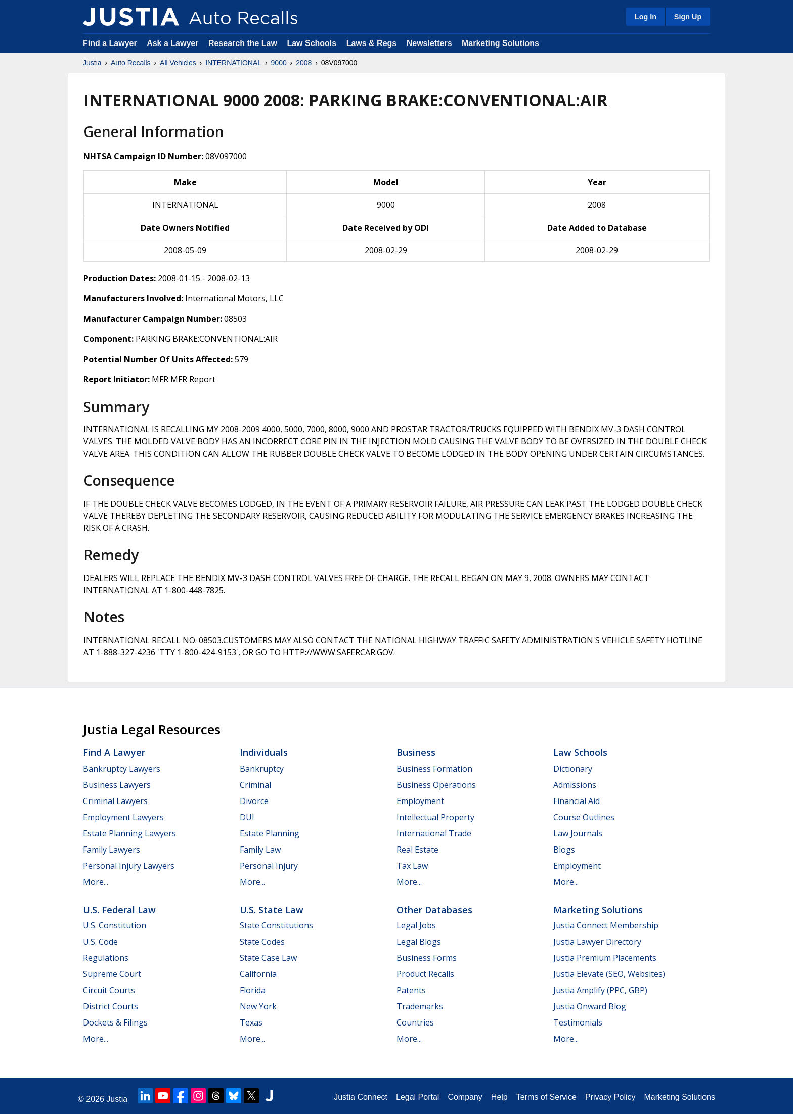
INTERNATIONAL (233, 63)
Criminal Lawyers (115, 801)
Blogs (564, 849)
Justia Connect (360, 1097)
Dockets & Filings (115, 1022)
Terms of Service (546, 1097)
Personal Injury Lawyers (128, 865)
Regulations (105, 957)
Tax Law (412, 865)
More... (95, 881)
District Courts (110, 1006)
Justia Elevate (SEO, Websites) (609, 973)
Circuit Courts (109, 990)
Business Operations (436, 784)
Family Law (260, 849)
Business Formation (434, 768)
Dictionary (572, 768)
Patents (411, 990)
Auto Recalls (131, 63)
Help (499, 1097)
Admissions (574, 784)
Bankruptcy (262, 768)
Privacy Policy (610, 1097)
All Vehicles (178, 63)
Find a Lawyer (110, 43)
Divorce (254, 801)
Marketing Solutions (500, 43)
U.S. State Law (271, 910)
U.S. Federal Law (119, 910)
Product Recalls (425, 973)
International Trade (433, 833)
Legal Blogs (418, 941)
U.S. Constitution (114, 925)
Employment (420, 801)
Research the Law (242, 43)
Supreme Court (112, 973)
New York (258, 1006)
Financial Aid (576, 801)
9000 (279, 63)
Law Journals (577, 833)
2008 (304, 63)
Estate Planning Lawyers (129, 833)
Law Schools (311, 43)
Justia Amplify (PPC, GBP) (600, 990)
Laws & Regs (371, 43)
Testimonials (577, 1022)
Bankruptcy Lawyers (121, 768)
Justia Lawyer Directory (597, 941)
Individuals (264, 752)
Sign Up (687, 17)
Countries (415, 1022)
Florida (253, 990)
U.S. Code (100, 941)
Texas (251, 1022)
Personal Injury (269, 865)
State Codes (262, 941)
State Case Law (268, 957)
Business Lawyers (117, 784)
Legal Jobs (416, 925)
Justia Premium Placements (604, 957)
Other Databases (434, 910)
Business (415, 752)
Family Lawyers (111, 849)
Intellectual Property (435, 817)
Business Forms (426, 957)
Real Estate (417, 849)
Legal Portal (417, 1097)
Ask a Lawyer (174, 43)
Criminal (255, 784)
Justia (92, 63)
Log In (645, 17)
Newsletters (429, 43)
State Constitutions (276, 925)
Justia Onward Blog (589, 1006)
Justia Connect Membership (605, 925)
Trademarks (419, 1006)
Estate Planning (269, 833)
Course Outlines (583, 817)
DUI (247, 817)
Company (465, 1097)
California (258, 973)
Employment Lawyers (123, 817)
